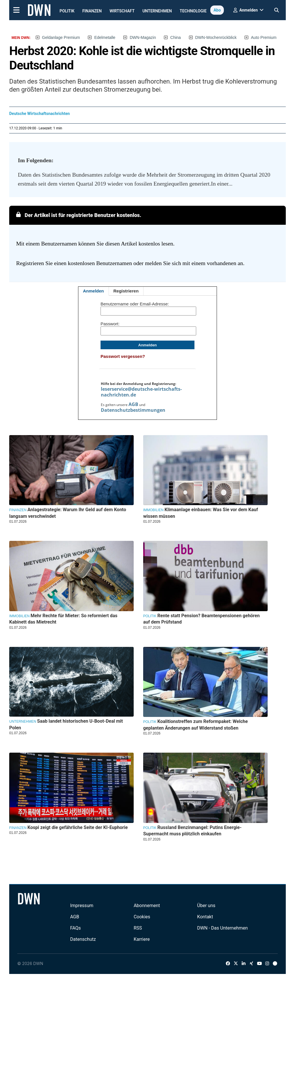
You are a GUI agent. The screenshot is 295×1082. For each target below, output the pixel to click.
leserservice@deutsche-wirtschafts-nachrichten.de (141, 392)
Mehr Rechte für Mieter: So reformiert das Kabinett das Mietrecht (63, 619)
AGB (133, 404)
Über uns (206, 905)
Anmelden (93, 290)
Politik (67, 11)
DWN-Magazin (143, 37)
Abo (217, 10)
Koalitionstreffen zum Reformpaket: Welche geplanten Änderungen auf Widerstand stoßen (195, 724)
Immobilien (153, 510)
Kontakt (205, 916)
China (175, 37)
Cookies (142, 916)
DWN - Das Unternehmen (222, 928)
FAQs (75, 928)
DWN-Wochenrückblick (216, 37)
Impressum (81, 905)
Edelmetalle (104, 37)
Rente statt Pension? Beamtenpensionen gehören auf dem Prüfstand (201, 619)
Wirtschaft (122, 11)
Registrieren (126, 290)
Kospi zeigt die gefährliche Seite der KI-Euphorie (77, 827)
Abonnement (147, 905)
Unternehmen (157, 11)
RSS (138, 928)
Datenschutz (83, 939)
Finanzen (92, 11)
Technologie (193, 11)
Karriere (142, 939)
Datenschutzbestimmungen (133, 410)
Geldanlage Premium (61, 37)
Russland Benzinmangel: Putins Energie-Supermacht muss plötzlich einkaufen (192, 830)
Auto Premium (264, 37)
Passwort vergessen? (123, 356)
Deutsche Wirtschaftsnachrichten (39, 113)
